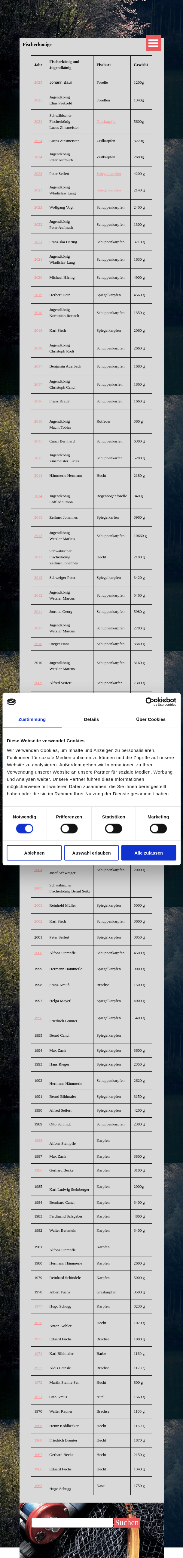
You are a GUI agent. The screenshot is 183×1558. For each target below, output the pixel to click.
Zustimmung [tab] (32, 719)
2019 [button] (38, 295)
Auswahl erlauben (91, 852)
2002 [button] (38, 921)
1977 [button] (38, 1306)
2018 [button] (38, 330)
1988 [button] (38, 1140)
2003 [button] (38, 888)
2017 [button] (38, 366)
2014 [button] (38, 475)
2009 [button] (38, 683)
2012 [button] (38, 557)
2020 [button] (38, 277)
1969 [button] (38, 1425)
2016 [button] (38, 401)
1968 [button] (38, 1440)
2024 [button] (38, 121)
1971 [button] (38, 1397)
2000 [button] (38, 953)
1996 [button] (38, 1018)
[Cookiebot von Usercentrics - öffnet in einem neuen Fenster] (150, 701)
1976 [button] (38, 1323)
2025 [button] (38, 82)
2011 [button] (38, 611)
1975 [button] (38, 1339)
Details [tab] (91, 719)
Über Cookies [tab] (151, 719)
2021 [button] (38, 242)
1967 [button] (38, 1454)
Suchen (127, 1522)
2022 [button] (38, 207)
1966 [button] (38, 1469)
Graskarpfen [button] (106, 121)
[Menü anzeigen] (153, 43)
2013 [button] (38, 517)
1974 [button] (38, 1353)
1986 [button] (38, 1170)
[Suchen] (73, 1523)
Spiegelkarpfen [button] (108, 173)
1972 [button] (38, 1382)
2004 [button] (38, 869)
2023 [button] (38, 173)
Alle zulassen (148, 852)
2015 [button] (38, 441)
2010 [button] (38, 643)
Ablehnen (34, 852)
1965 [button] (38, 1485)
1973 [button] (38, 1368)
